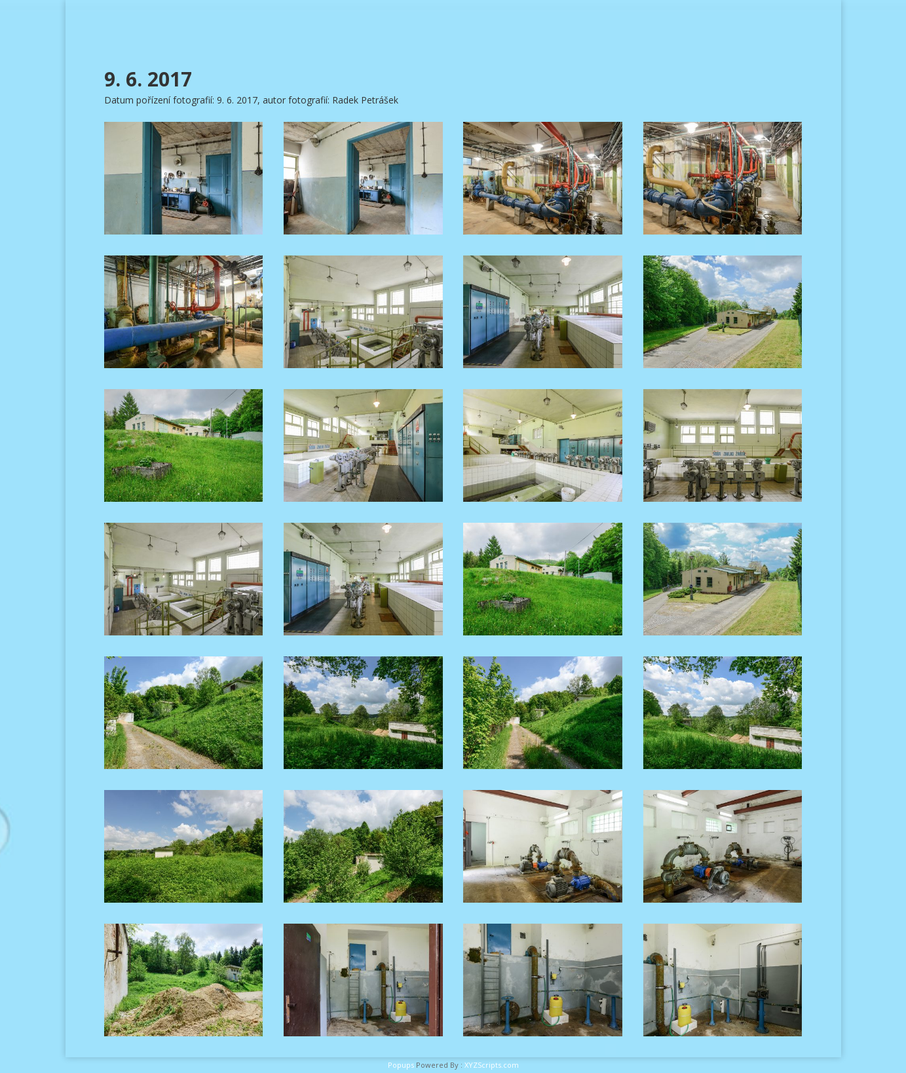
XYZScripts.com (491, 1065)
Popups (401, 1065)
